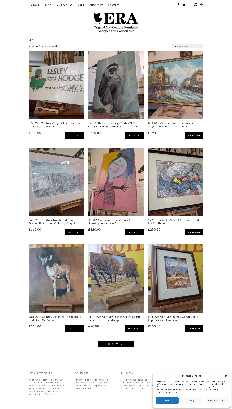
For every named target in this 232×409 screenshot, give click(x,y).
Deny (191, 400)
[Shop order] (187, 46)
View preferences (216, 400)
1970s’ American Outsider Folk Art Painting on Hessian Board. (110, 221)
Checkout (96, 5)
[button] (226, 375)
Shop (48, 5)
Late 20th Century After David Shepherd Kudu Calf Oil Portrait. (55, 318)
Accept (167, 400)
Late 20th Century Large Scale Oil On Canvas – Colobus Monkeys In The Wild (113, 125)
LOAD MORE (116, 344)
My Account (65, 5)
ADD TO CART (74, 135)
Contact (114, 5)
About (35, 5)
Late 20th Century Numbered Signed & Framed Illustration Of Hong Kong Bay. (54, 221)
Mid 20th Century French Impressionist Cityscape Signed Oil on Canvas (173, 125)
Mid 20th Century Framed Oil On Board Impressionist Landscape (173, 318)
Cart (81, 5)
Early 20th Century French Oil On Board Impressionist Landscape (114, 318)
